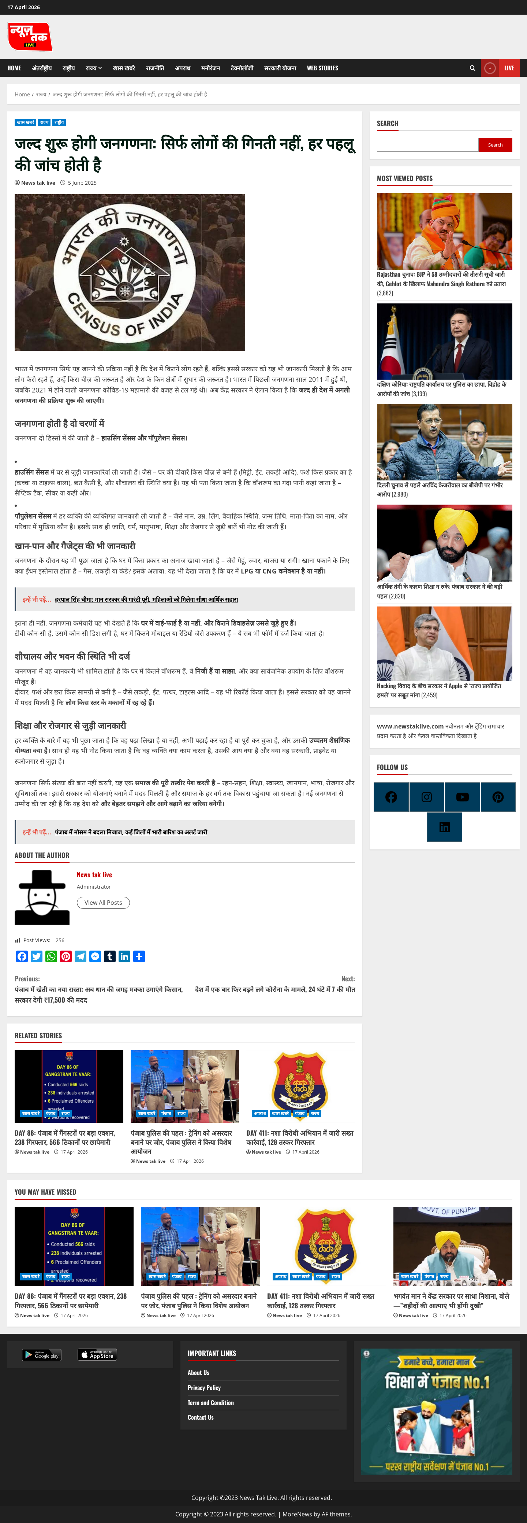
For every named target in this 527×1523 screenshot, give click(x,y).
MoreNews (297, 1514)
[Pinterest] (498, 797)
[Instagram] (427, 797)
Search (388, 123)
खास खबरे (124, 67)
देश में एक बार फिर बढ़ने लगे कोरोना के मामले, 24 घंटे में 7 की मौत (270, 983)
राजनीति (155, 67)
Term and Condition (211, 1402)
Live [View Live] (497, 68)
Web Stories (322, 67)
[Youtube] (462, 797)
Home (14, 67)
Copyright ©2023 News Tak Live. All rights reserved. (261, 1498)
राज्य (91, 67)
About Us (198, 1372)
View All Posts (103, 903)
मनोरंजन (210, 67)
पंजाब (50, 1113)
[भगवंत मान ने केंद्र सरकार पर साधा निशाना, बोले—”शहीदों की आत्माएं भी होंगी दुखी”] (452, 1246)
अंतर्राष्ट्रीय (42, 67)
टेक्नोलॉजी (242, 67)
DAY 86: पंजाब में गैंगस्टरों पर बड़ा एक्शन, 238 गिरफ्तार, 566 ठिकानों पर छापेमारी (65, 1137)
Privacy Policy (204, 1387)
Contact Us (201, 1417)
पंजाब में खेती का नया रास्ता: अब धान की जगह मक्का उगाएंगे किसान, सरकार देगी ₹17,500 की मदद (100, 988)
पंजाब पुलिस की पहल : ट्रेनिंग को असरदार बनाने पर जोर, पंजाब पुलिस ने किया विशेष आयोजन (181, 1142)
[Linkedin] (444, 827)
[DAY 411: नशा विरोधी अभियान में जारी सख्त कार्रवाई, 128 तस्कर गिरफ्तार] (300, 1086)
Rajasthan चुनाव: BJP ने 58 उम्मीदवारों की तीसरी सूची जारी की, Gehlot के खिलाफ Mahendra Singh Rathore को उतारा (441, 279)
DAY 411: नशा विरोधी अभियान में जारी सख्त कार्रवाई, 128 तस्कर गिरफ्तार (299, 1137)
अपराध (182, 67)
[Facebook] (391, 797)
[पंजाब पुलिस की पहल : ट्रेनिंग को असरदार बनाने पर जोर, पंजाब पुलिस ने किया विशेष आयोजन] (185, 1086)
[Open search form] (472, 68)
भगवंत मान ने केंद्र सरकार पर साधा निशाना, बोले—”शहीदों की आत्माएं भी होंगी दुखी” (451, 1300)
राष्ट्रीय (69, 67)
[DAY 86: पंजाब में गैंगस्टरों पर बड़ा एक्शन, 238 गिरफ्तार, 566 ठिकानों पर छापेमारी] (69, 1086)
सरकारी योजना (280, 67)
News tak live (38, 182)
